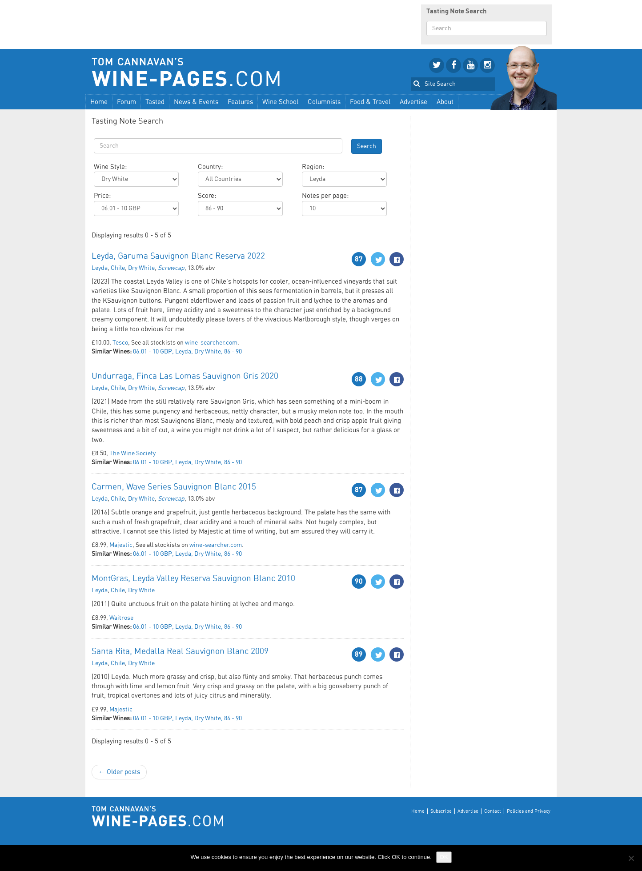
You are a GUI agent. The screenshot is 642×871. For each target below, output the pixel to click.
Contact (492, 811)
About (445, 102)
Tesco (120, 343)
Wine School (280, 102)
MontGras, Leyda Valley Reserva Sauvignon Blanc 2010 (193, 578)
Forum (126, 102)
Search (366, 146)
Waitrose (121, 618)
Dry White (141, 268)
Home (99, 102)
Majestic (120, 545)
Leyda (100, 268)
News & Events (196, 102)
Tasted (155, 102)
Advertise (413, 102)
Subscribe (441, 811)
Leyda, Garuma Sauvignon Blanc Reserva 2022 (178, 256)
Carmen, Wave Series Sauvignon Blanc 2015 (174, 487)
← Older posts (119, 772)
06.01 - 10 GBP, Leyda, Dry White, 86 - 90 (187, 352)
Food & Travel (370, 102)
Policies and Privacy (528, 811)
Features (240, 102)
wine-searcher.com (211, 343)
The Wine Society (132, 453)
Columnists (324, 102)
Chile (118, 268)
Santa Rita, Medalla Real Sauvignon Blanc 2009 (180, 651)
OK (444, 857)
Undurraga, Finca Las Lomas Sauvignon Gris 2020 (185, 376)
